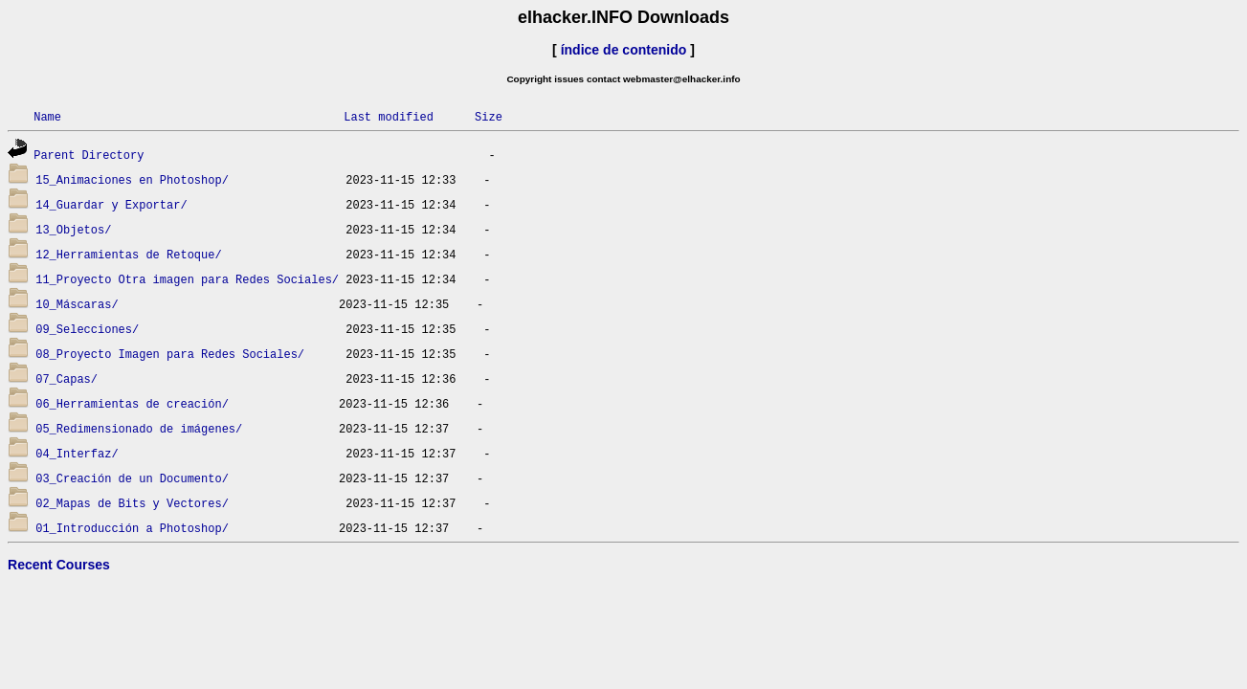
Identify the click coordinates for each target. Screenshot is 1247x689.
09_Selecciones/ (87, 329)
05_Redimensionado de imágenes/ (138, 428)
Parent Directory (88, 154)
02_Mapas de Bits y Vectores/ (132, 503)
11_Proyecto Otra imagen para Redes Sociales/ (187, 279)
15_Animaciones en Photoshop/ (132, 179)
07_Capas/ (66, 378)
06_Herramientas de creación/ (132, 403)
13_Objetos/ (73, 229)
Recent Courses (59, 564)
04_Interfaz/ (76, 453)
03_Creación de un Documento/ (132, 478)
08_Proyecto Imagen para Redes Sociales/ (169, 353)
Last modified (389, 116)
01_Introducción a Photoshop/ (132, 528)
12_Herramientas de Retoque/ (128, 254)
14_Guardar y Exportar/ (111, 204)
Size (488, 116)
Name (47, 116)
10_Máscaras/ (76, 304)
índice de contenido (624, 49)
